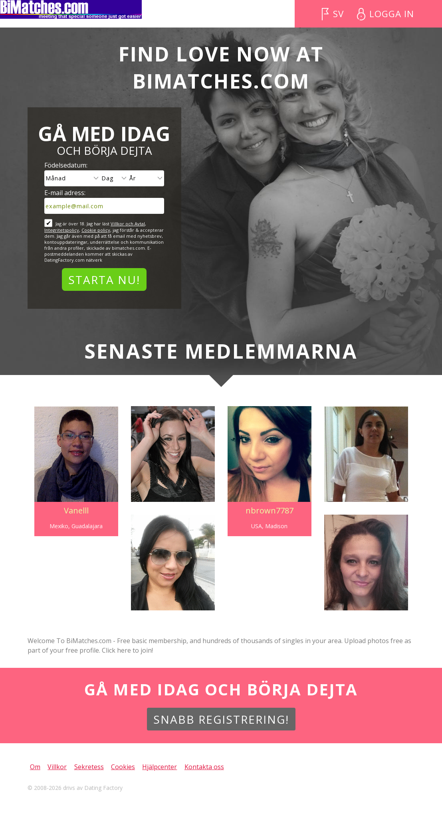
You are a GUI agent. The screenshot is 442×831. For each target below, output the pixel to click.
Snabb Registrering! (221, 719)
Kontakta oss (204, 766)
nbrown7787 (270, 510)
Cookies (123, 766)
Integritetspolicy (61, 230)
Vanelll (73, 510)
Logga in (391, 14)
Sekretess (89, 766)
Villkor (57, 766)
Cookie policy (95, 230)
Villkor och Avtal (128, 224)
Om (35, 766)
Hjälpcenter (159, 766)
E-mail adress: (64, 192)
